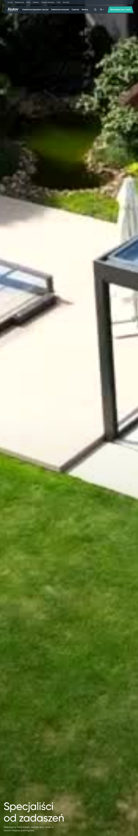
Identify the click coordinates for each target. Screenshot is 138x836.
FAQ (58, 2)
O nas (10, 2)
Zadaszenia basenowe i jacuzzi (35, 9)
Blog (28, 2)
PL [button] (102, 9)
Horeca (85, 9)
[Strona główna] (13, 10)
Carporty (75, 9)
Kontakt (66, 2)
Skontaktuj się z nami (120, 9)
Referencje (19, 2)
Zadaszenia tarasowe (60, 9)
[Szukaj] (95, 9)
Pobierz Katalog (47, 2)
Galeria (36, 2)
